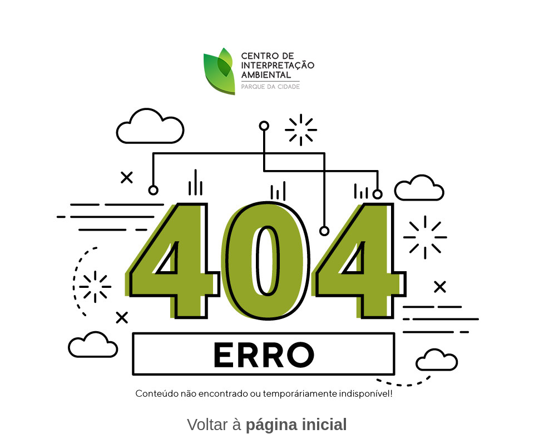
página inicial (296, 424)
